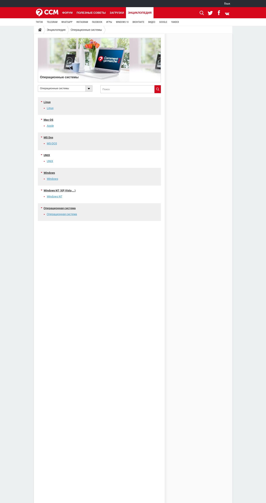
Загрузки (117, 12)
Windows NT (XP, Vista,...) (60, 190)
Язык (227, 3)
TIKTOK (39, 22)
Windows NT (54, 196)
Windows (49, 172)
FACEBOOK (97, 22)
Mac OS (48, 119)
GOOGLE (163, 22)
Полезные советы (91, 12)
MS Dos (48, 137)
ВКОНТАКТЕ (138, 22)
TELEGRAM (52, 22)
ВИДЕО (151, 22)
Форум (67, 12)
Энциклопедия (140, 12)
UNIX (47, 155)
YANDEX (175, 22)
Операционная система (60, 208)
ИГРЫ (109, 22)
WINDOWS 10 (122, 22)
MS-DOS (52, 143)
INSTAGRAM (82, 22)
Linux (47, 102)
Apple (50, 125)
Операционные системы (86, 29)
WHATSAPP (66, 22)
